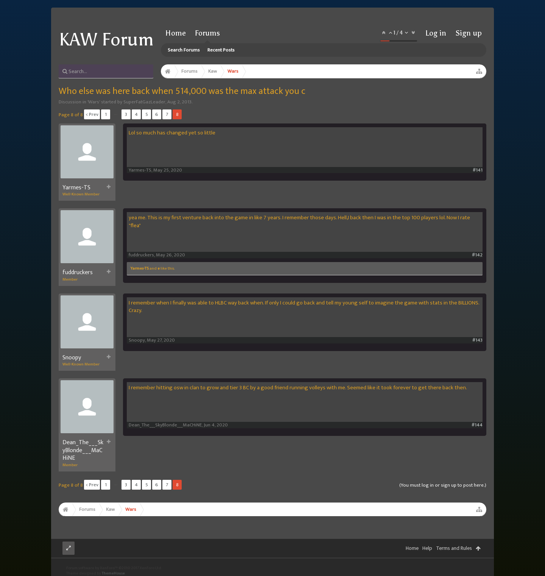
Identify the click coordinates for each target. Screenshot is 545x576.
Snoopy (71, 358)
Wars (93, 102)
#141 (478, 170)
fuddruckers (77, 272)
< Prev (92, 114)
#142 (477, 255)
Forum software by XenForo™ (114, 568)
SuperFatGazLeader (144, 102)
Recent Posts (221, 50)
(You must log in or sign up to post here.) (442, 485)
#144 (477, 425)
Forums (207, 32)
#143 (477, 340)
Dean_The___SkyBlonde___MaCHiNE (82, 450)
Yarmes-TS (76, 188)
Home (175, 32)
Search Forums (184, 50)
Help (427, 548)
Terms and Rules (454, 548)
